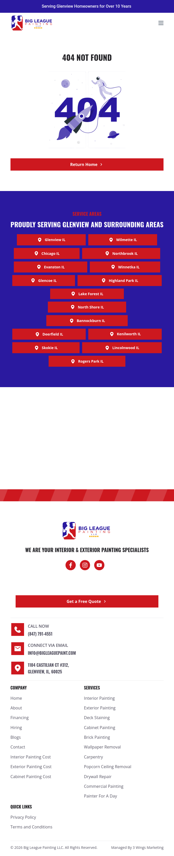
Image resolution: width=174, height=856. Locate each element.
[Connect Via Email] (17, 648)
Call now (38, 626)
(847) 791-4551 (40, 634)
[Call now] (17, 629)
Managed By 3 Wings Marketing (137, 847)
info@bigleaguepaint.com (52, 653)
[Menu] (161, 23)
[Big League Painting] (87, 438)
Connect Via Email (48, 645)
